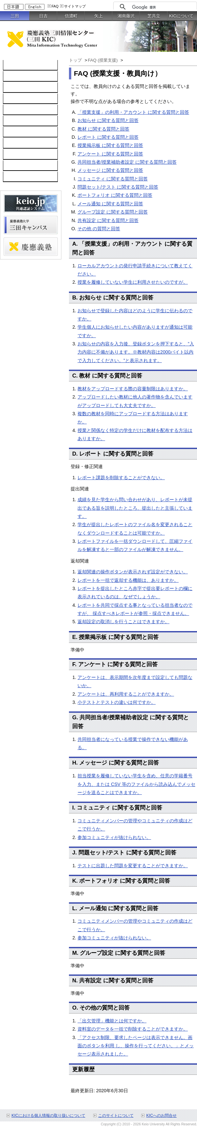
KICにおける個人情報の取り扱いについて (48, 1115)
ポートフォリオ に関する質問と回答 (114, 195)
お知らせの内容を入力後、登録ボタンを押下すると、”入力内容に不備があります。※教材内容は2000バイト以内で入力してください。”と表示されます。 (135, 352)
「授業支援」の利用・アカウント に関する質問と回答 (133, 112)
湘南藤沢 (126, 15)
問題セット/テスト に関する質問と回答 (117, 187)
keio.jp (13, 110)
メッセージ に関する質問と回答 (110, 170)
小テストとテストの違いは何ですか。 (116, 702)
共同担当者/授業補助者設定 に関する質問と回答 (127, 162)
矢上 (98, 15)
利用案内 (16, 132)
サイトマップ (75, 6)
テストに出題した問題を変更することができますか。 (132, 865)
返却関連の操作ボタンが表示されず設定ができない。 (132, 571)
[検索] (162, 7)
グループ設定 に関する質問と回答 (112, 212)
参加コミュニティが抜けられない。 (114, 837)
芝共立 (153, 15)
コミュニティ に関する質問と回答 (112, 178)
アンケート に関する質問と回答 (110, 153)
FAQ (55, 6)
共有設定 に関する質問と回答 (108, 220)
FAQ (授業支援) (103, 60)
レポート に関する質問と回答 (108, 137)
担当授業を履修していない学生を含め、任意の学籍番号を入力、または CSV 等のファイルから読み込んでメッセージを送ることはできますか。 (136, 784)
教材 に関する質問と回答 (103, 129)
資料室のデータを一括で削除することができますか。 (132, 1029)
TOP (11, 65)
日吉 (43, 15)
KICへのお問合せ (161, 1115)
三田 (15, 15)
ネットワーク (20, 87)
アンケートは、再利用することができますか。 (125, 694)
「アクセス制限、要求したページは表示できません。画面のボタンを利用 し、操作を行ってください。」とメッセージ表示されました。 (135, 1046)
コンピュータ (20, 76)
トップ (75, 60)
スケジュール (20, 154)
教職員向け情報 (23, 176)
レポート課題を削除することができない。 (121, 477)
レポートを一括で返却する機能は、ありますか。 (128, 580)
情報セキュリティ (25, 121)
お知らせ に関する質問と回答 (108, 120)
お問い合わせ (20, 143)
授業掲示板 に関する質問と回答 (110, 145)
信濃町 (71, 15)
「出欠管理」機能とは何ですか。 (111, 1020)
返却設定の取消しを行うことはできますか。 (123, 621)
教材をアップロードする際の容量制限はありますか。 (132, 388)
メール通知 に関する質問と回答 (110, 203)
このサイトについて (116, 1115)
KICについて (181, 15)
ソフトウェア (20, 98)
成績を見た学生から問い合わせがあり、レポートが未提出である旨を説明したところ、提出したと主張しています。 (134, 508)
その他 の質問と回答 (98, 228)
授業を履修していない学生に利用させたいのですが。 (132, 282)
